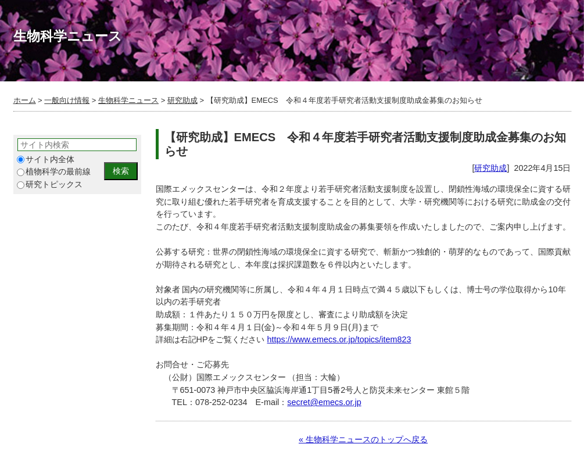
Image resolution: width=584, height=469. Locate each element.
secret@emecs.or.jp (324, 402)
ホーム (24, 100)
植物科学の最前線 (54, 171)
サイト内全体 (45, 159)
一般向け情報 (66, 100)
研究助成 (182, 100)
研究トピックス (50, 184)
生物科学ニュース (128, 100)
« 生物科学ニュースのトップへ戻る (363, 439)
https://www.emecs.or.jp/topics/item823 (339, 339)
